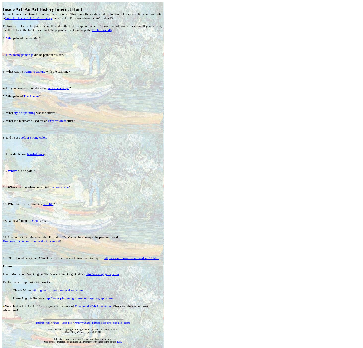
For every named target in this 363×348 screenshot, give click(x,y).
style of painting (24, 113)
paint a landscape (58, 88)
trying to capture (34, 71)
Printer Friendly (102, 30)
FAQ (119, 341)
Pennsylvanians (82, 322)
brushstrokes (35, 154)
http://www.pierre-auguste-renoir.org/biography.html (79, 298)
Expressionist (57, 121)
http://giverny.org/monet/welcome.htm (57, 290)
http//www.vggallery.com (102, 274)
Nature (55, 322)
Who (9, 38)
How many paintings (19, 55)
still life (48, 204)
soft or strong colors (34, 137)
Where (12, 171)
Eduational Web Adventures (93, 306)
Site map (117, 322)
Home (127, 322)
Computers (66, 322)
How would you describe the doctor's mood (31, 241)
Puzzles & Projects (101, 322)
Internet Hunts (43, 322)
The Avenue (31, 96)
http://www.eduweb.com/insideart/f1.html (131, 258)
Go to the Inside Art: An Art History (28, 18)
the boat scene (59, 187)
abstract (34, 221)
